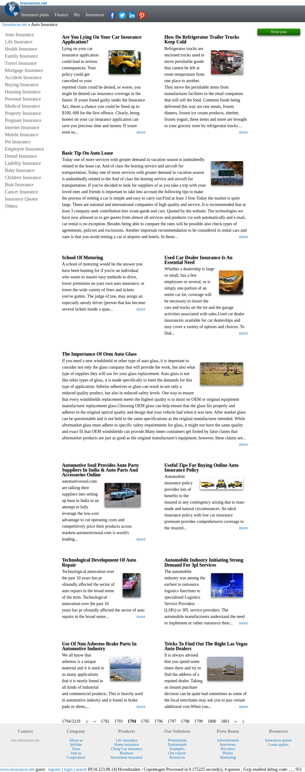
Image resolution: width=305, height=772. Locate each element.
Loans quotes (279, 744)
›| (243, 721)
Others (11, 206)
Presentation (177, 740)
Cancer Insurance (21, 191)
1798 (185, 721)
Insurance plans (35, 14)
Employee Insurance (24, 148)
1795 (145, 721)
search (81, 769)
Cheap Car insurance (126, 749)
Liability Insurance (23, 163)
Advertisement (228, 740)
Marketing (228, 757)
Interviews (228, 744)
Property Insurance (23, 113)
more (141, 132)
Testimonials (177, 744)
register (54, 769)
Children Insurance (23, 177)
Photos (228, 753)
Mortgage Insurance (24, 70)
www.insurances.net (17, 769)
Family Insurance (21, 56)
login (68, 769)
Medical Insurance (22, 106)
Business (126, 753)
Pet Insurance (17, 141)
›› (235, 721)
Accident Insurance (23, 77)
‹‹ (94, 721)
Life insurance (126, 740)
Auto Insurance (19, 34)
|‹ (87, 721)
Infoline (76, 744)
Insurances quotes (278, 740)
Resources (177, 757)
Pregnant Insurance (23, 120)
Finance (61, 14)
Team (76, 749)
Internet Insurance (22, 127)
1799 (198, 721)
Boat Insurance (19, 184)
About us (76, 740)
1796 (158, 721)
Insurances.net (14, 24)
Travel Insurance (21, 63)
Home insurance (126, 744)
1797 (172, 721)
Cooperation (76, 757)
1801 (225, 721)
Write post (279, 32)
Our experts (177, 753)
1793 (118, 721)
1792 (105, 721)
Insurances (95, 14)
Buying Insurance (22, 84)
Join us (76, 753)
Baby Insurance (20, 170)
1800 (212, 721)
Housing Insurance (23, 91)
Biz (77, 14)
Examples (177, 749)
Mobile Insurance (21, 134)
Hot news (228, 749)
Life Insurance (18, 41)
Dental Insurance (21, 156)
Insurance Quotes (21, 198)
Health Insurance (21, 48)
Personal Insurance (23, 98)
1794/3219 (71, 721)
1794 (131, 721)
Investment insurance (127, 757)
